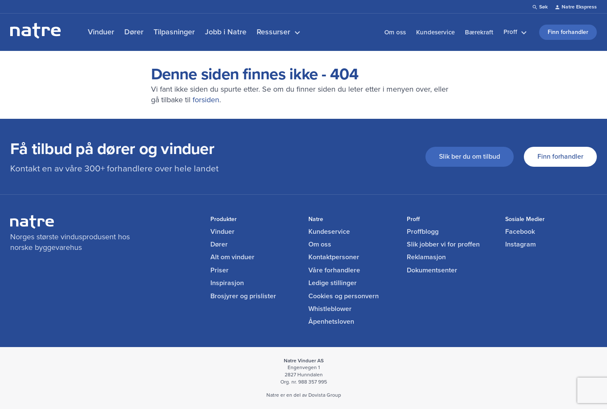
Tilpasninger (174, 31)
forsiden (206, 99)
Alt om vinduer (232, 257)
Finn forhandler (560, 156)
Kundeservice (435, 32)
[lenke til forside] (35, 36)
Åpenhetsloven (331, 321)
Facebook (520, 231)
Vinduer (101, 31)
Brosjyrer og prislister (243, 296)
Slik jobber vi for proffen (443, 244)
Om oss (395, 32)
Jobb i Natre (225, 31)
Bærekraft (479, 32)
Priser (219, 270)
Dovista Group (324, 395)
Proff (516, 32)
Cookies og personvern (343, 296)
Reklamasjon (426, 257)
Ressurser (279, 32)
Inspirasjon (227, 283)
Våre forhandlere (334, 270)
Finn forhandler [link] (568, 32)
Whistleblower (330, 309)
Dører (133, 31)
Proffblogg (423, 231)
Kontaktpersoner (333, 257)
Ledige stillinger (332, 283)
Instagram (520, 244)
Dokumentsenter (432, 270)
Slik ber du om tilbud (469, 156)
